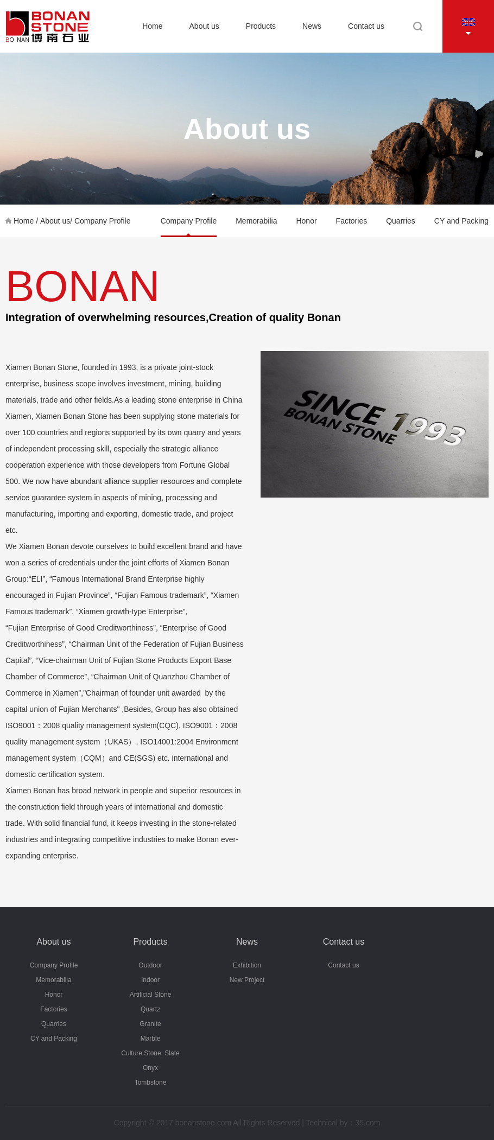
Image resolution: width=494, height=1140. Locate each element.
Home (152, 26)
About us (204, 26)
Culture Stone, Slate (150, 1053)
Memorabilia (256, 220)
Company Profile (102, 220)
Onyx (150, 1068)
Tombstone (151, 1082)
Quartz (150, 1009)
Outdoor (150, 965)
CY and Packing (461, 220)
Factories (352, 220)
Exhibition (247, 965)
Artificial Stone (151, 994)
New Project (247, 980)
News (311, 26)
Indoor (150, 980)
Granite (150, 1024)
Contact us (366, 26)
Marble (151, 1038)
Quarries (400, 220)
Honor (306, 220)
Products (261, 26)
